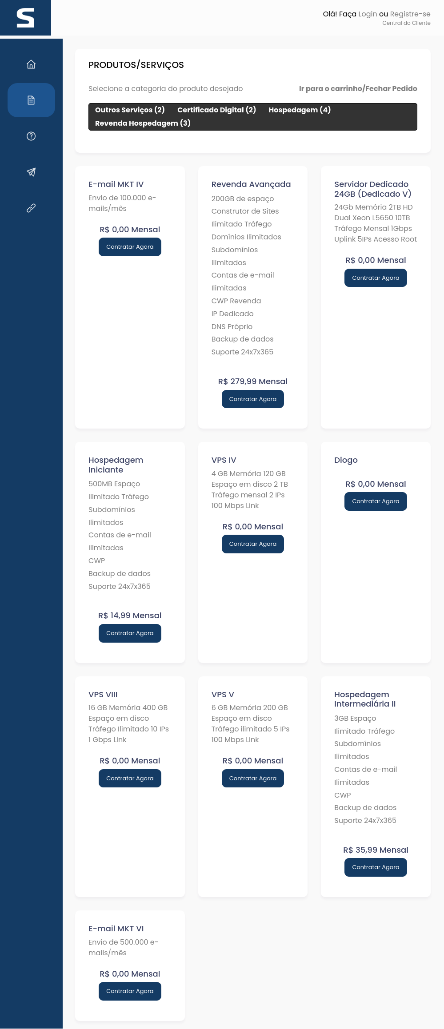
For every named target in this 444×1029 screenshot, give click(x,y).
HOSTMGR (251, 1018)
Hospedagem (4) (291, 110)
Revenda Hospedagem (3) (134, 123)
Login (367, 14)
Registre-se (410, 14)
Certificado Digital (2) (208, 110)
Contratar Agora (122, 246)
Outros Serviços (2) (121, 110)
